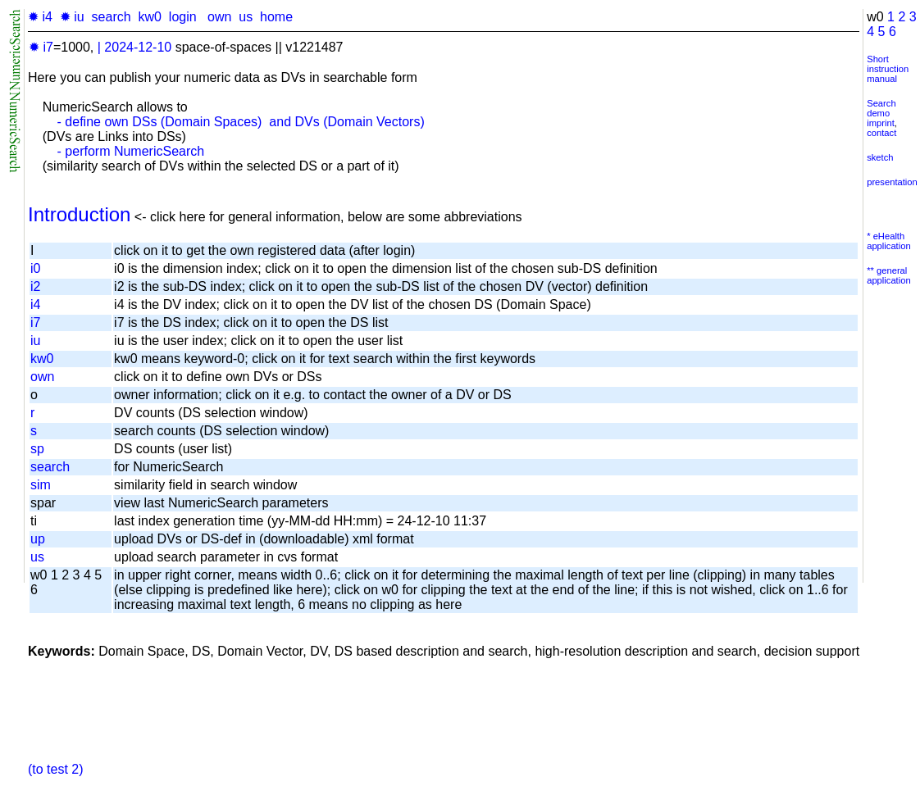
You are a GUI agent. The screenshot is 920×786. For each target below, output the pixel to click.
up (37, 539)
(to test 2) (56, 769)
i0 (35, 268)
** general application (889, 275)
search (111, 17)
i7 (35, 322)
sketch (880, 157)
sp (37, 449)
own (219, 17)
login (183, 17)
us (246, 17)
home (276, 17)
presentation (892, 182)
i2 (35, 286)
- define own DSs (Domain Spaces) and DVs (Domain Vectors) (241, 122)
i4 (35, 304)
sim (40, 485)
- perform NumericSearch (131, 151)
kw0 (150, 17)
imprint (881, 123)
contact (881, 133)
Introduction (79, 214)
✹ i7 (41, 47)
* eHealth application (889, 241)
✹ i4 (40, 17)
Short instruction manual (888, 69)
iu (35, 341)
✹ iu (72, 17)
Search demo (881, 108)
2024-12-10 (137, 47)
